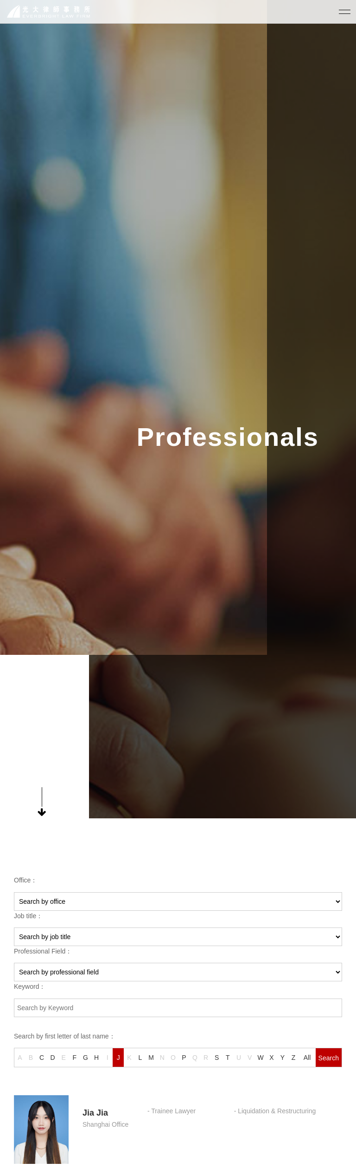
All (307, 1057)
